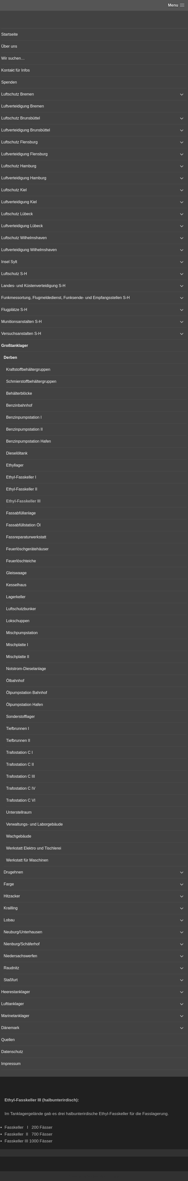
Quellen (8, 1040)
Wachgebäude (18, 836)
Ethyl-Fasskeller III (23, 501)
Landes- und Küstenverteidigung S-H (33, 286)
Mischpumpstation (22, 633)
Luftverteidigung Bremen (22, 106)
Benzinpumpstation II (24, 429)
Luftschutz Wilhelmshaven (24, 238)
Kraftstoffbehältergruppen (28, 369)
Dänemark (10, 1028)
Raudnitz (11, 968)
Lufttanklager (12, 1004)
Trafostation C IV (20, 788)
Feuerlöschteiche (21, 561)
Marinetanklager (15, 1016)
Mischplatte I (17, 645)
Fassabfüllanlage (21, 513)
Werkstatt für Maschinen (27, 860)
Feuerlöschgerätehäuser (27, 549)
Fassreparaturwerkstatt (26, 537)
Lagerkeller (15, 597)
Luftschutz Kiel (14, 190)
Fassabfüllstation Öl (23, 525)
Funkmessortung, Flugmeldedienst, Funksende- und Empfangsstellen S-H (65, 298)
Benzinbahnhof (19, 405)
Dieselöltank (16, 453)
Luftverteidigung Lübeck (22, 226)
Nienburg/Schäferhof (22, 944)
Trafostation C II (20, 764)
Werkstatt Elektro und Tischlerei (33, 848)
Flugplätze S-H (14, 310)
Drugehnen (13, 872)
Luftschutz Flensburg (19, 142)
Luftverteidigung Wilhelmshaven (29, 250)
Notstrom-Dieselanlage (26, 669)
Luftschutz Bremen (17, 94)
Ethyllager (15, 465)
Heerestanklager (15, 992)
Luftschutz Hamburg (18, 166)
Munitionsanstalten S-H (21, 321)
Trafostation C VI (20, 800)
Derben (10, 357)
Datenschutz (12, 1052)
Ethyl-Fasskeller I (21, 477)
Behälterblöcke (19, 393)
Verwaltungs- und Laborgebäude (34, 824)
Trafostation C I (19, 752)
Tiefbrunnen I (17, 728)
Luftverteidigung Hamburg (23, 178)
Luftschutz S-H (14, 274)
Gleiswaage (16, 573)
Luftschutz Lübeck (17, 214)
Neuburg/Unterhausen (23, 932)
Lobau (9, 920)
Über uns (9, 46)
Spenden (9, 82)
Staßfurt (11, 980)
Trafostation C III (20, 776)
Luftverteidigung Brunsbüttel (25, 130)
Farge (9, 884)
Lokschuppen (17, 621)
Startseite (9, 34)
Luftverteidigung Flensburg (24, 154)
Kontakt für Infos (15, 70)
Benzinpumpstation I (24, 417)
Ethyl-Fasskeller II (21, 489)
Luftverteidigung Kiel (19, 202)
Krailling (11, 908)
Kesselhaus (16, 585)
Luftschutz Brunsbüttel (20, 118)
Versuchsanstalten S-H (21, 333)
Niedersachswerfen (20, 956)
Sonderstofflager (20, 716)
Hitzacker (12, 896)
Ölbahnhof (15, 681)
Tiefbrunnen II (18, 740)
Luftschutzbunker (21, 609)
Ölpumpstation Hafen (24, 704)
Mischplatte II (17, 657)
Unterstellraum (19, 812)
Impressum (11, 1064)
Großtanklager (14, 345)
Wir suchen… (13, 58)
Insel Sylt (9, 262)
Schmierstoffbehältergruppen (31, 381)
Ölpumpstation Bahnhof (26, 693)
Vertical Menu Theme (103, 1176)
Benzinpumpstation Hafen (28, 441)
